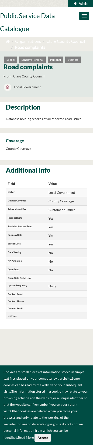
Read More (26, 437)
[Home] (8, 41)
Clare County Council (65, 41)
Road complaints (30, 47)
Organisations (28, 41)
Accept (43, 438)
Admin (83, 3)
